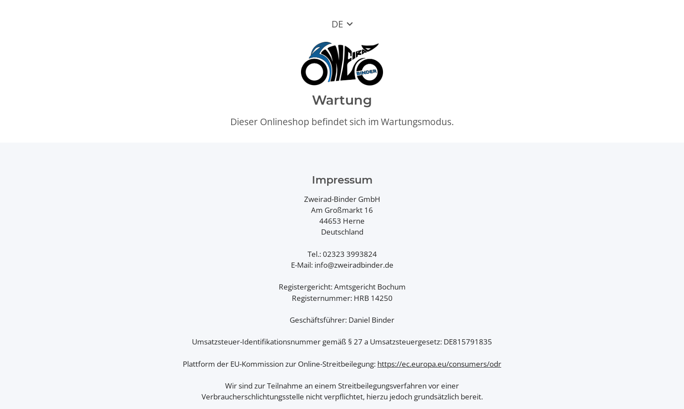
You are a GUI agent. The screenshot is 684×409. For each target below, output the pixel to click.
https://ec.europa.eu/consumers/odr (439, 364)
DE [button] (337, 24)
